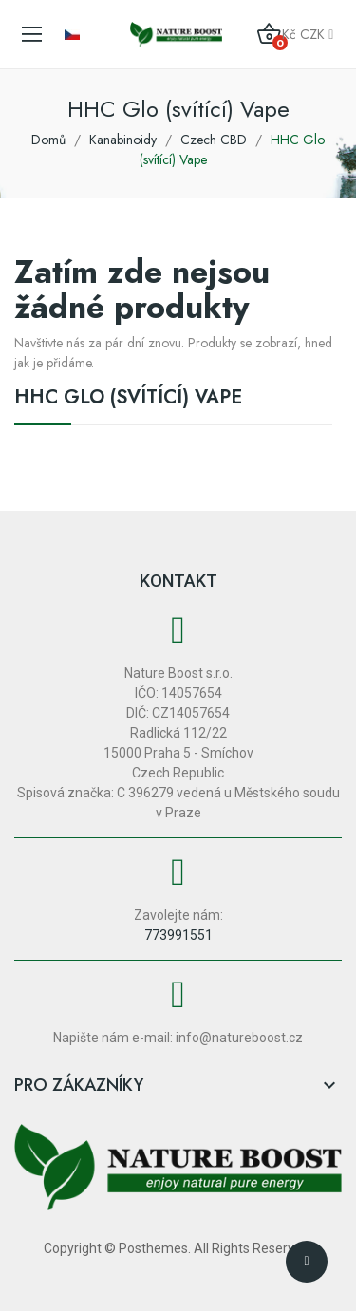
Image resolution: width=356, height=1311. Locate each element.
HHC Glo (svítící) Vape (128, 399)
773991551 (178, 935)
